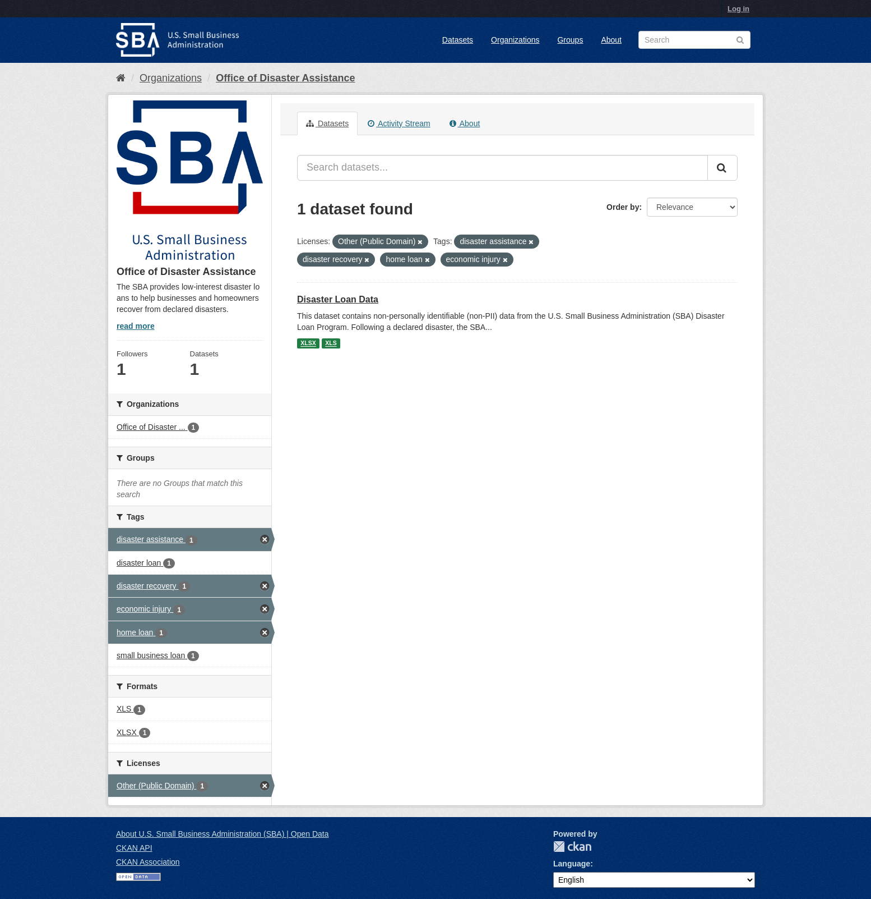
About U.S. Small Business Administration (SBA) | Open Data (222, 833)
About (611, 39)
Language (571, 863)
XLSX (308, 343)
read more (136, 326)
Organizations (515, 39)
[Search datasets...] (502, 168)
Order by (622, 207)
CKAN (572, 846)
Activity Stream (399, 123)
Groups (570, 39)
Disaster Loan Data (337, 299)
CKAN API (134, 847)
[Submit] (722, 168)
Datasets (457, 39)
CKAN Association (148, 861)
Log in (738, 8)
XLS (330, 343)
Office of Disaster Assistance (285, 78)
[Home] (121, 78)
